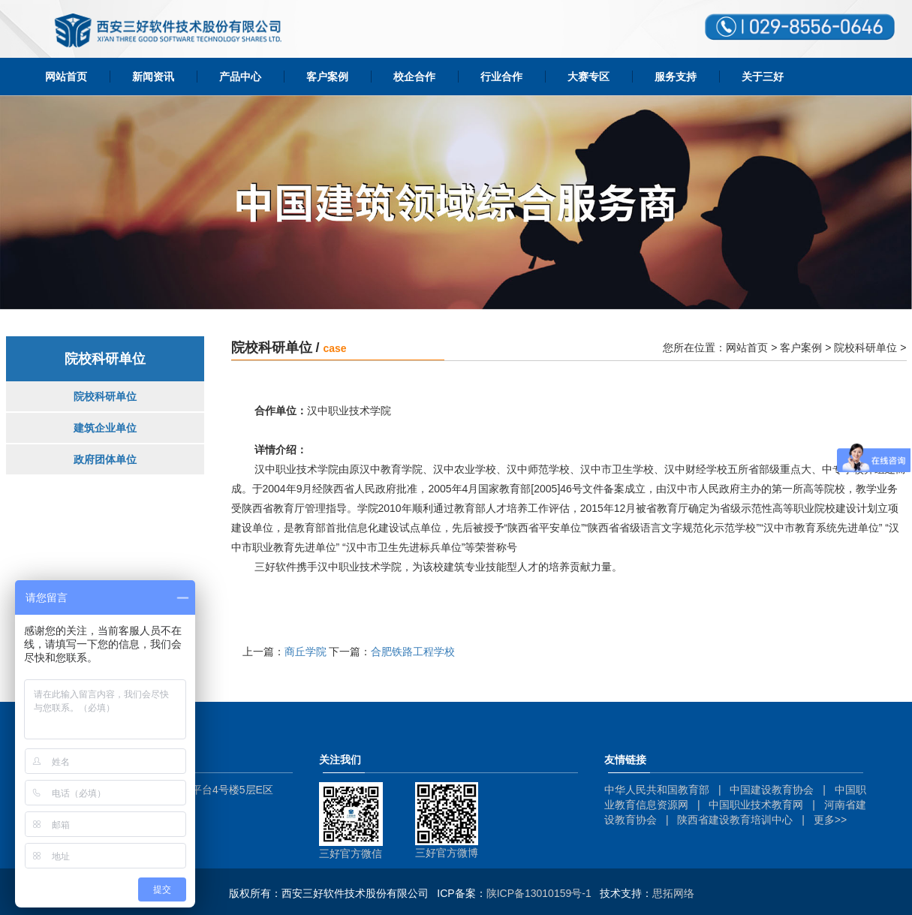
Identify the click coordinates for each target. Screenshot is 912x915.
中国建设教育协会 (772, 790)
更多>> (830, 820)
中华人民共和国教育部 (656, 790)
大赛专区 (588, 77)
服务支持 (676, 77)
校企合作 (414, 77)
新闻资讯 (153, 77)
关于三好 (763, 77)
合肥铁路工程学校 (413, 652)
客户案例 (327, 77)
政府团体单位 (105, 459)
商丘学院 (305, 652)
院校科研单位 (105, 396)
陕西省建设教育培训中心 (735, 820)
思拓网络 (673, 893)
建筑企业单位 (105, 428)
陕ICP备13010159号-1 (538, 893)
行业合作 (501, 77)
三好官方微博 (446, 853)
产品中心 (240, 77)
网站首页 (66, 77)
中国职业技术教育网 (756, 805)
